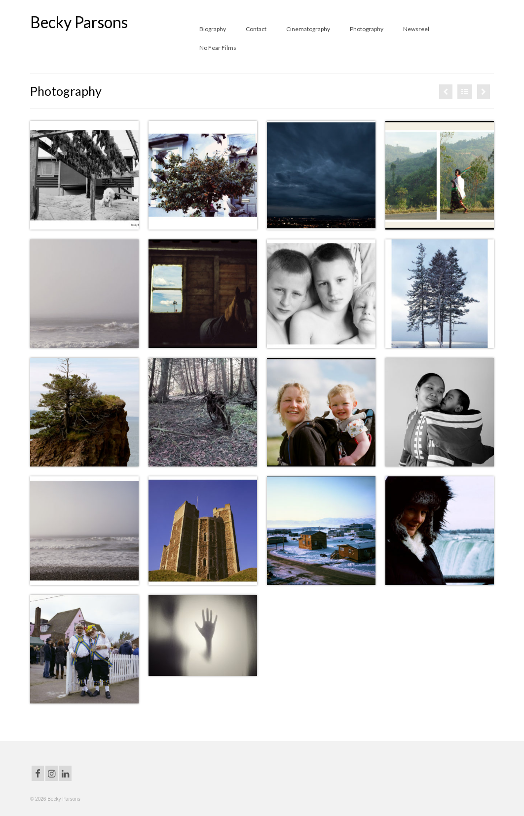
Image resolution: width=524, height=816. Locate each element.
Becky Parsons (79, 22)
